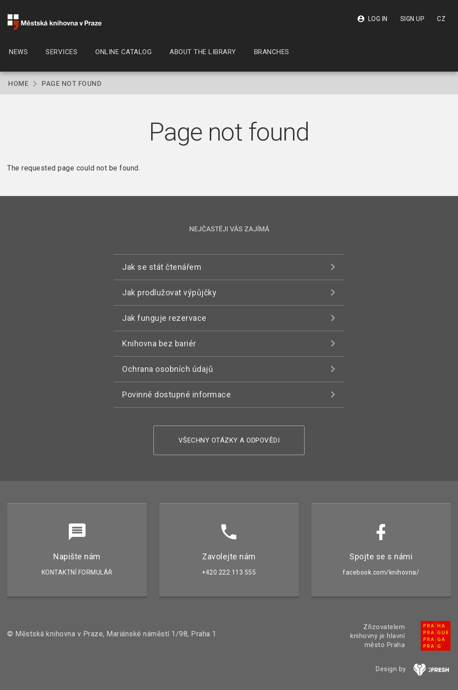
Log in (372, 19)
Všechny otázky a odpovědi (229, 440)
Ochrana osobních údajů (167, 369)
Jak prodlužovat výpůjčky (169, 292)
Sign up (412, 18)
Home (18, 84)
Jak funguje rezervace (164, 318)
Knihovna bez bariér (159, 343)
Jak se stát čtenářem (161, 267)
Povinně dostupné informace (176, 394)
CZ (441, 18)
